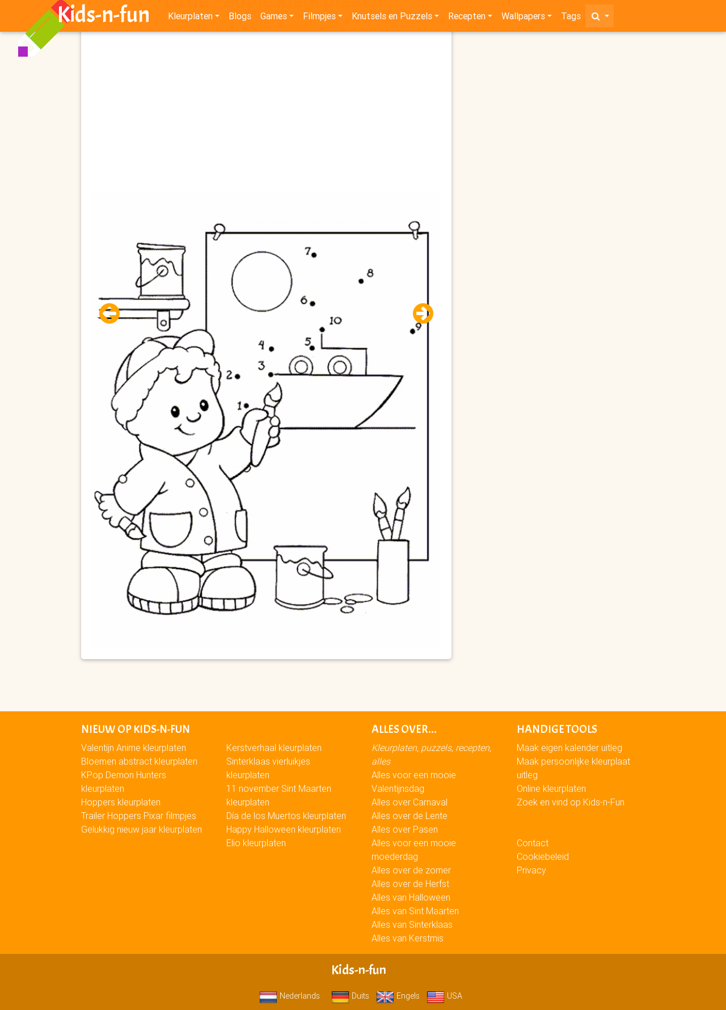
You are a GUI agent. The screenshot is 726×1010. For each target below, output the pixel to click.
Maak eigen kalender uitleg (569, 747)
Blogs (240, 18)
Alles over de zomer (411, 870)
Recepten (467, 18)
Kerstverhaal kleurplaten (274, 747)
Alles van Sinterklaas (412, 924)
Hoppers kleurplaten (121, 802)
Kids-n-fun (103, 17)
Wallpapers (523, 18)
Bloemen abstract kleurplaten (139, 761)
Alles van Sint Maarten (415, 910)
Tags (571, 18)
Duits (350, 996)
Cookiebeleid (543, 856)
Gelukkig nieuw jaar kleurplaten (141, 829)
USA (444, 996)
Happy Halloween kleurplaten (283, 829)
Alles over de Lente (410, 815)
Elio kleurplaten (256, 842)
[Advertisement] (266, 114)
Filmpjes (319, 18)
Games (273, 18)
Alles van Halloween (411, 897)
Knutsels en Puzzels (392, 18)
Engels (398, 996)
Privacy (531, 870)
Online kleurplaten (551, 788)
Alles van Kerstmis (408, 938)
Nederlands (289, 996)
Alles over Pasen (405, 829)
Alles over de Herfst (410, 883)
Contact (532, 842)
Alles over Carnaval (410, 802)
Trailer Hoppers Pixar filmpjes (138, 815)
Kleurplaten (190, 18)
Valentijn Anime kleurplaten (133, 747)
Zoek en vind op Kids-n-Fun (570, 802)
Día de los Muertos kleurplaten (286, 815)
